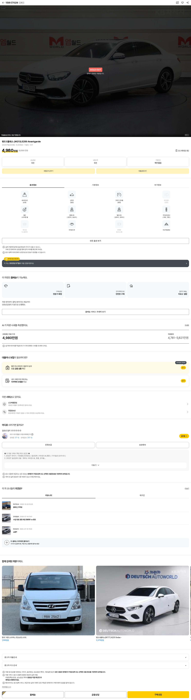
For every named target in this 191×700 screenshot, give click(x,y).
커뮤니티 (48, 495)
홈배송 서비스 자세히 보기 (95, 312)
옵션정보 (33, 185)
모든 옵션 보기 (95, 241)
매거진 (142, 495)
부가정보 (157, 185)
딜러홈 (183, 436)
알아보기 (95, 367)
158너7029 (15, 2)
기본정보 (95, 185)
